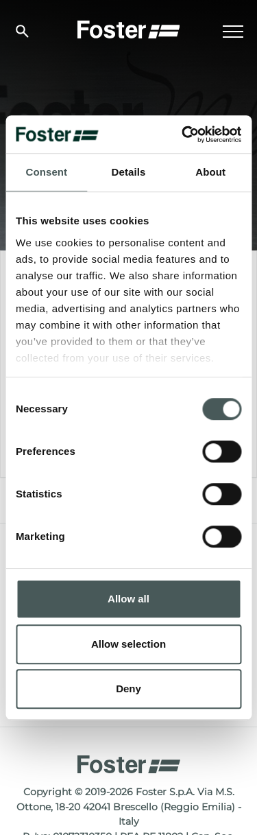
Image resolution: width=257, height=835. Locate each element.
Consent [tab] (46, 172)
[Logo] (128, 28)
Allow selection (128, 644)
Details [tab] (129, 172)
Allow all (128, 598)
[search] (22, 31)
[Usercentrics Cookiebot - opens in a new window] (183, 134)
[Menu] (233, 31)
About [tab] (210, 172)
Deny (128, 688)
